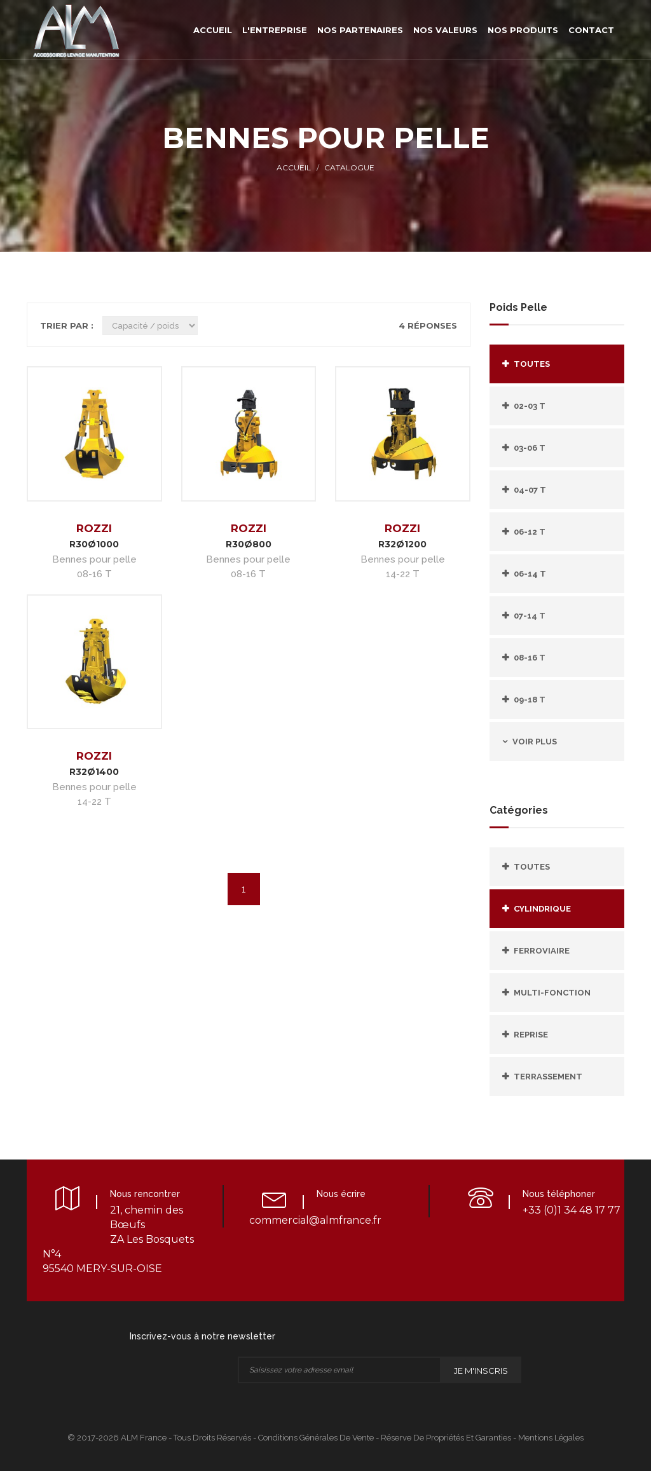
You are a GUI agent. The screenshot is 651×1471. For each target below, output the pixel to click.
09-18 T (529, 699)
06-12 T (529, 532)
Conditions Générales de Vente (316, 1437)
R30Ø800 (248, 544)
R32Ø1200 (402, 544)
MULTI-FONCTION (552, 992)
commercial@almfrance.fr (315, 1220)
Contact (591, 30)
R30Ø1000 (94, 544)
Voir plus (534, 741)
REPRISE (531, 1034)
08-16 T (529, 657)
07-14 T (529, 615)
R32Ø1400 (94, 771)
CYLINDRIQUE (542, 908)
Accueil (212, 30)
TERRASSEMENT (548, 1076)
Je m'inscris (481, 1370)
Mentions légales (551, 1437)
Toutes (532, 364)
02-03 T (529, 406)
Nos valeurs (445, 30)
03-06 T (529, 448)
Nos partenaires (360, 30)
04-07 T (530, 490)
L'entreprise (274, 30)
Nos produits (523, 30)
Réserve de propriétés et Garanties (446, 1437)
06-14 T (530, 573)
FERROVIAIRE (542, 950)
